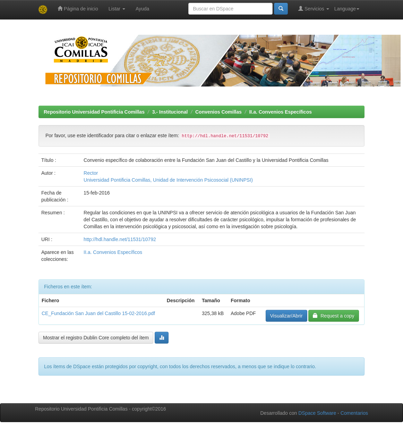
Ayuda (142, 8)
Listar (117, 8)
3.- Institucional (170, 112)
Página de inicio (78, 8)
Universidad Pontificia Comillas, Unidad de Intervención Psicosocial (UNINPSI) (168, 180)
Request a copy (333, 316)
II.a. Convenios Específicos (280, 112)
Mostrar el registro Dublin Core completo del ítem (96, 337)
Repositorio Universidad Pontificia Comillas (94, 112)
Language (346, 8)
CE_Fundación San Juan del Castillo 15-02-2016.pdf (98, 313)
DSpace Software (317, 413)
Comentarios (354, 413)
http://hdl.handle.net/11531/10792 (120, 239)
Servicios (313, 8)
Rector (91, 173)
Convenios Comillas (218, 112)
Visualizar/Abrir (286, 316)
